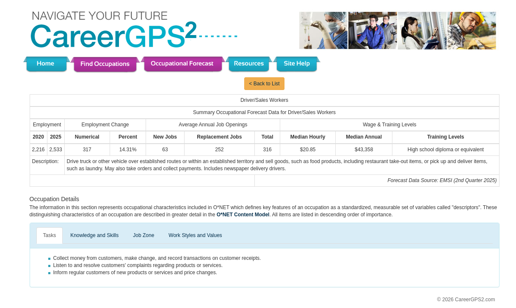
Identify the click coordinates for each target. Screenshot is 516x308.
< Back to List (264, 84)
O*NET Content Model (243, 215)
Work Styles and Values (195, 235)
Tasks (49, 235)
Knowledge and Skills (94, 235)
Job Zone (143, 235)
